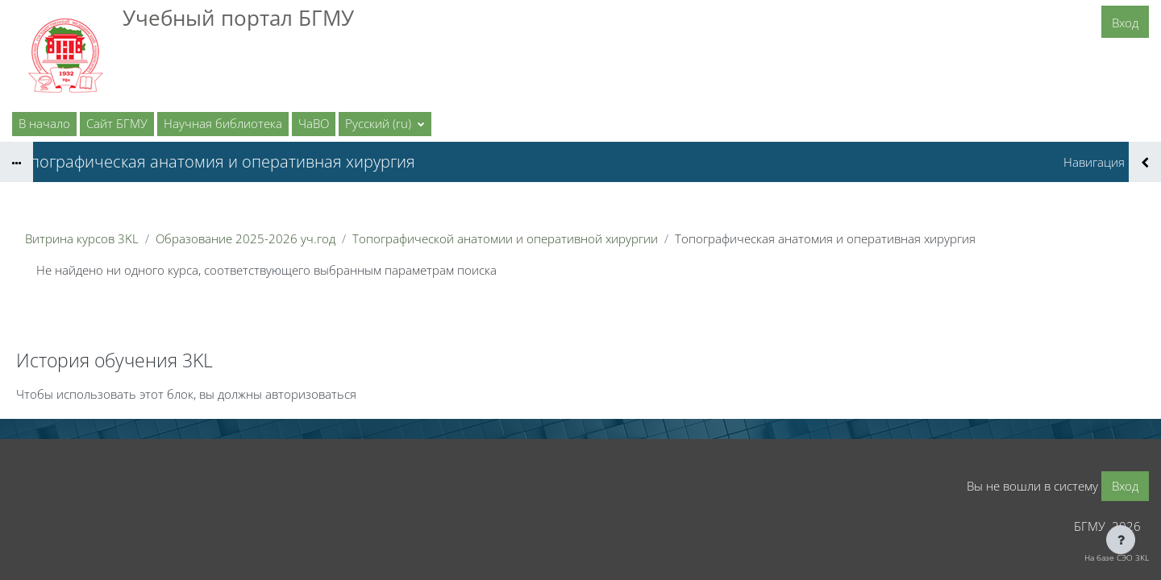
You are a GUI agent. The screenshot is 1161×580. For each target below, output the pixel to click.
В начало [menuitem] (44, 123)
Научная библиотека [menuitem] (223, 123)
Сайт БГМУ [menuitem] (117, 123)
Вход (1125, 22)
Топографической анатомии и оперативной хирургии (505, 238)
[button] (385, 124)
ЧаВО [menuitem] (313, 123)
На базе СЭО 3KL (1116, 557)
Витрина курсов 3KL (82, 238)
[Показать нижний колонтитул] (1120, 539)
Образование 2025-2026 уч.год (245, 238)
